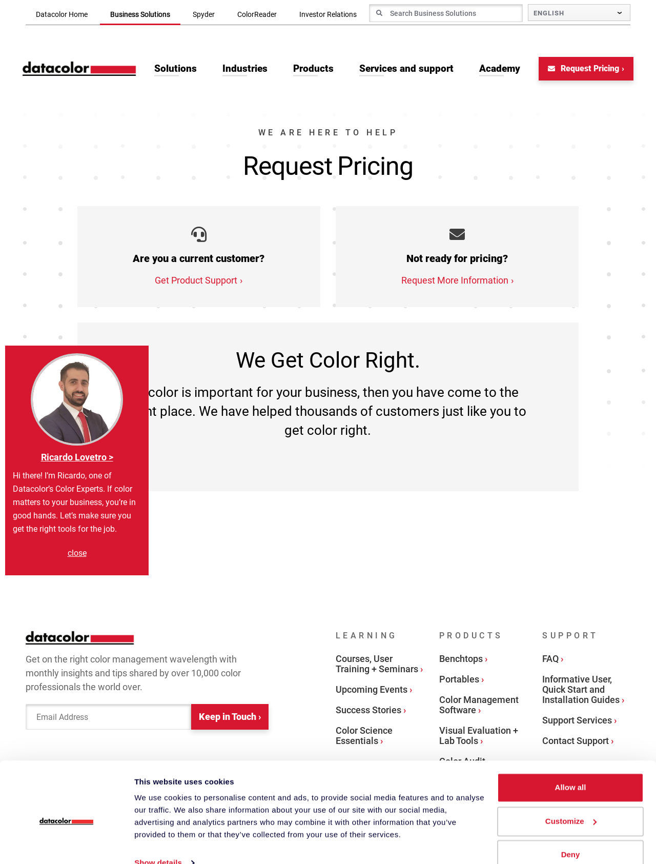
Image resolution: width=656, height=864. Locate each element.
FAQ (550, 660)
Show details (158, 843)
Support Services (577, 721)
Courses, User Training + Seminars (377, 665)
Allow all (570, 768)
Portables (459, 680)
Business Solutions (140, 14)
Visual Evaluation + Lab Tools (478, 737)
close (77, 553)
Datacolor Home (62, 14)
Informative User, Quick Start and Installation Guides (581, 691)
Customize (571, 801)
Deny (570, 835)
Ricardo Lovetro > (77, 457)
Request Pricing (580, 70)
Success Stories (368, 711)
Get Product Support (196, 281)
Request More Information (454, 281)
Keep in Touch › (230, 718)
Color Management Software (479, 706)
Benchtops (461, 660)
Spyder (204, 14)
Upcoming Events (371, 691)
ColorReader (257, 14)
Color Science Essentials (364, 737)
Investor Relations (328, 14)
